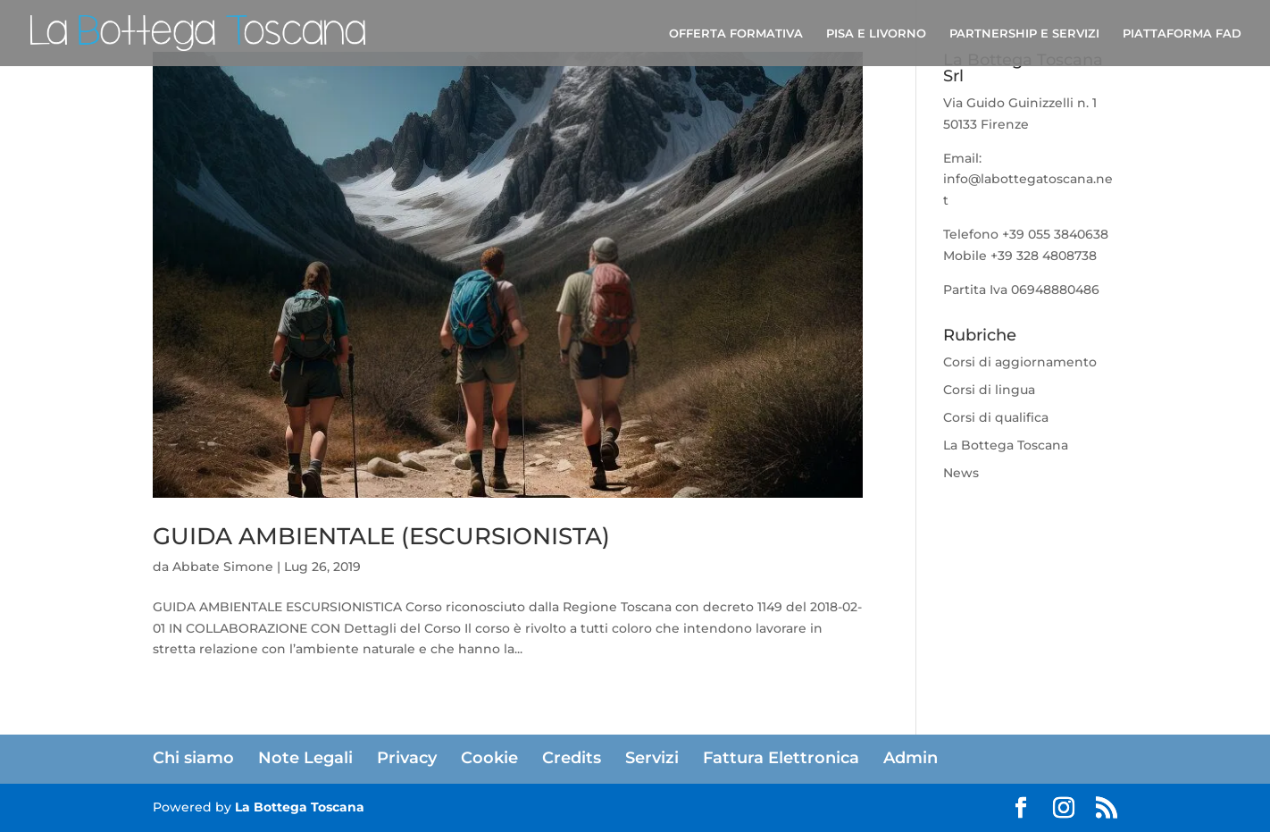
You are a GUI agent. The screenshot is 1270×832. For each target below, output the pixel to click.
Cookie (489, 758)
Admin (910, 758)
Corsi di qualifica (996, 417)
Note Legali (305, 758)
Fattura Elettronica (781, 758)
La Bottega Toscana (1005, 445)
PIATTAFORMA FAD (1182, 33)
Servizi (652, 758)
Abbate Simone (222, 567)
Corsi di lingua (989, 390)
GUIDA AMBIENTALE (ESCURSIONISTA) (381, 536)
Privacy (407, 758)
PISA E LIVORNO (876, 33)
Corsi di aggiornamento (1020, 362)
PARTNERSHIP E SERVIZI (1024, 33)
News (961, 473)
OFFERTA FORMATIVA (736, 33)
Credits (571, 758)
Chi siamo (193, 758)
